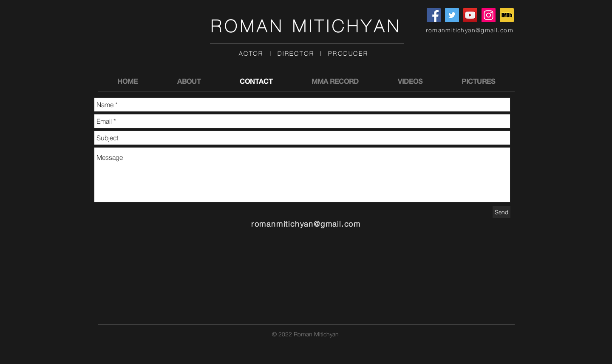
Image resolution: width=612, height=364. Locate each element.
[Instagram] (489, 15)
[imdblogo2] (507, 15)
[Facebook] (434, 15)
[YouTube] (470, 15)
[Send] (501, 212)
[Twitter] (452, 15)
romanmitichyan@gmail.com (469, 30)
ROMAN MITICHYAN (306, 26)
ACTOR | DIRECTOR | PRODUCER (303, 54)
